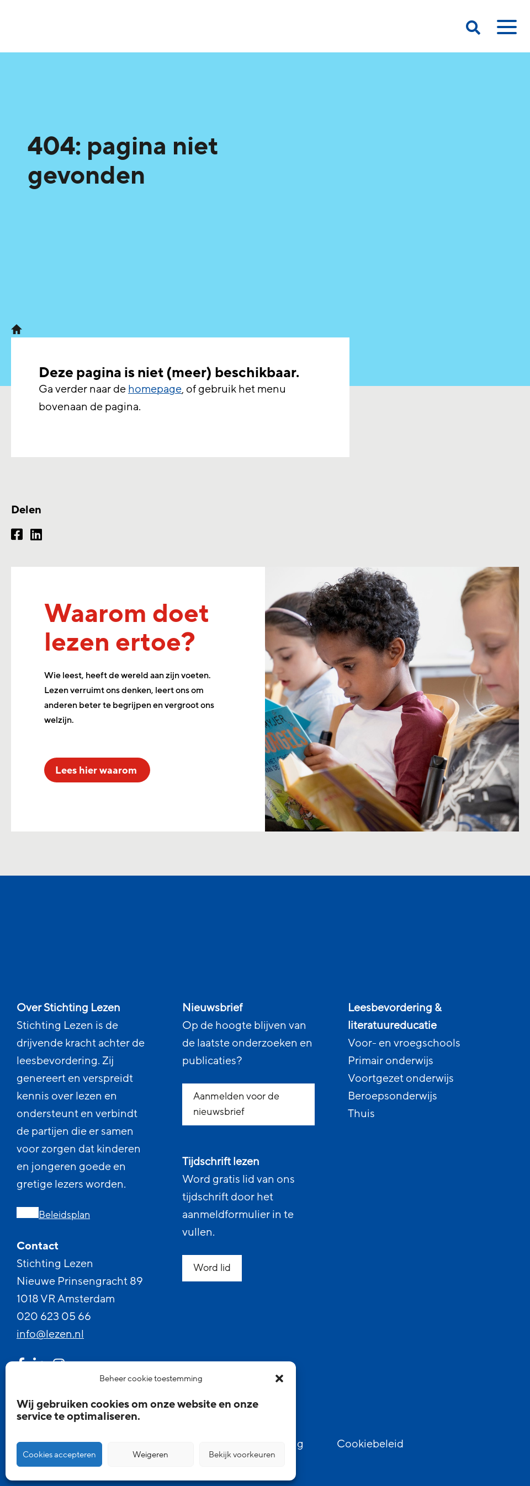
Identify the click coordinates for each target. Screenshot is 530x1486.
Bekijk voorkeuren (242, 1454)
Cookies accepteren (59, 1454)
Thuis (361, 1114)
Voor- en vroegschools (404, 1043)
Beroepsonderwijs (392, 1096)
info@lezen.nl (50, 1334)
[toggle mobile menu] (505, 31)
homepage (155, 389)
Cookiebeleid (370, 1444)
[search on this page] (473, 29)
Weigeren (150, 1454)
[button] (279, 1378)
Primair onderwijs (390, 1061)
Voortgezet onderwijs (401, 1078)
